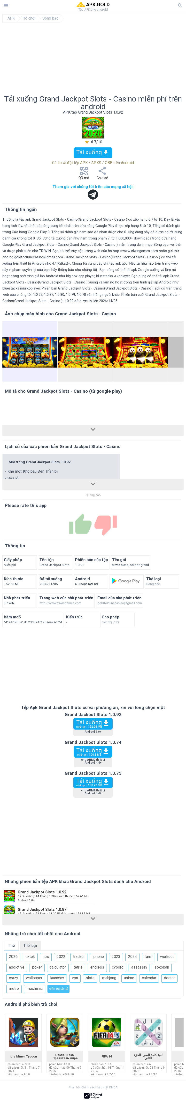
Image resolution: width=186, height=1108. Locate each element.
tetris (78, 967)
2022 (61, 956)
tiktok (30, 956)
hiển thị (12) (110, 622)
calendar (149, 978)
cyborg (118, 967)
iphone (98, 956)
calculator (58, 967)
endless (97, 967)
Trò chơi (28, 18)
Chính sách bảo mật (94, 1087)
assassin (139, 967)
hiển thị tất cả (58, 989)
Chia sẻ (102, 174)
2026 (13, 956)
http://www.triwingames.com (135, 251)
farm (148, 956)
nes (46, 956)
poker (37, 967)
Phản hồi (74, 1087)
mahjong (109, 978)
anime (129, 978)
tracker (79, 956)
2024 (132, 956)
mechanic (35, 988)
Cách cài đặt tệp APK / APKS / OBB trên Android (93, 162)
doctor (169, 978)
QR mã (83, 174)
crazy (13, 978)
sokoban (162, 967)
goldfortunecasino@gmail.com (38, 257)
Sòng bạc (50, 18)
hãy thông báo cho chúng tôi (74, 270)
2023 (116, 956)
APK (11, 18)
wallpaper (34, 978)
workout (167, 956)
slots (90, 978)
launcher (57, 978)
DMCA (113, 1087)
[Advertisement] (93, 59)
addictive (16, 967)
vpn (75, 978)
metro (14, 988)
